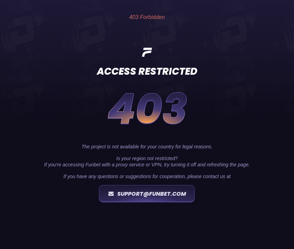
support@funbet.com (147, 194)
